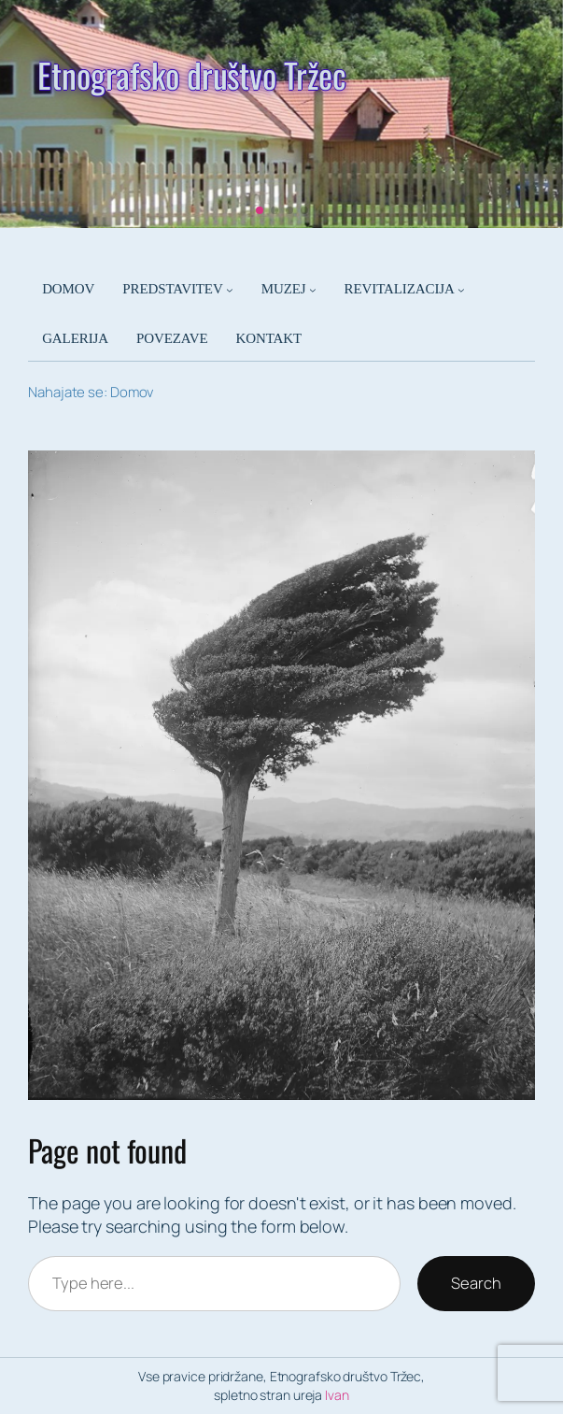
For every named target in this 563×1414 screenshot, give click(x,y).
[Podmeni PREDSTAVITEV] (229, 289)
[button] (259, 210)
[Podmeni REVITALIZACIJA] (461, 289)
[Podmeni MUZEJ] (313, 289)
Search (475, 1282)
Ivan (337, 1395)
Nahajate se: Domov (90, 392)
